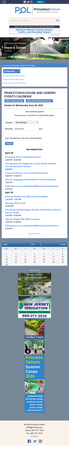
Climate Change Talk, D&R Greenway (22, 219)
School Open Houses (14, 101)
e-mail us (34, 436)
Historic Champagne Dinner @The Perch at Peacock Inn (30, 179)
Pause (41, 56)
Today (62, 244)
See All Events (34, 233)
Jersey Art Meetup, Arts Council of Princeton (26, 173)
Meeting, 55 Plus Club (15, 203)
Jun (32, 244)
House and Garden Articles (14, 83)
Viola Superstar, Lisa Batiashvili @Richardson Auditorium (31, 186)
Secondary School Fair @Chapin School (23, 157)
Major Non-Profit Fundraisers (39, 101)
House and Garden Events (14, 76)
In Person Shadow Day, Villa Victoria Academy (26, 196)
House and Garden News (13, 79)
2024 (5, 244)
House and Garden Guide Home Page (19, 65)
